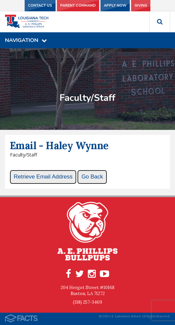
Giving (140, 5)
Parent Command (78, 5)
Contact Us (40, 5)
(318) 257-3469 (87, 302)
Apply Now (115, 5)
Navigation (26, 40)
